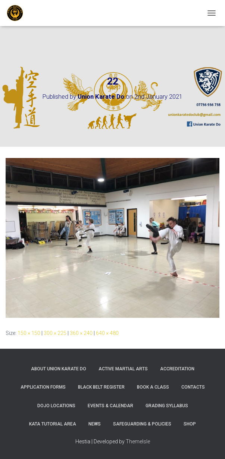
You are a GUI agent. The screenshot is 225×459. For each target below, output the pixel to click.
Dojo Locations (56, 405)
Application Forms (43, 387)
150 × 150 (29, 333)
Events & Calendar (110, 405)
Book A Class (153, 387)
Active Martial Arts (123, 368)
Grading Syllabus (167, 405)
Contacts (193, 387)
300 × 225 (55, 333)
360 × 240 (81, 333)
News (94, 424)
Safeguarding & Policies (142, 424)
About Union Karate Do (58, 368)
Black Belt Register (101, 387)
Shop (190, 424)
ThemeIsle (138, 441)
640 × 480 (107, 333)
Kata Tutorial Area (52, 424)
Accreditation (177, 368)
